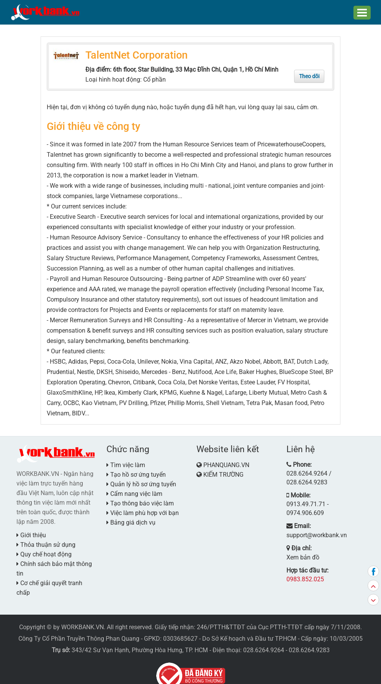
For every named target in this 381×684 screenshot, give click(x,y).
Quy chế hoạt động (44, 551)
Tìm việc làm (125, 462)
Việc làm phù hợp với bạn (142, 510)
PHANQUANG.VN (226, 462)
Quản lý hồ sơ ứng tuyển (141, 481)
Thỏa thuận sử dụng (45, 542)
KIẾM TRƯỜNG (223, 472)
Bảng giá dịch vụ (130, 519)
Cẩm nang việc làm (134, 491)
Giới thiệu (31, 532)
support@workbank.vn (313, 508)
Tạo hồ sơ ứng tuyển (136, 472)
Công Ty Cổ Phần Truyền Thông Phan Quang (78, 626)
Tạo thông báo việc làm (140, 500)
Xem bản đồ (300, 529)
